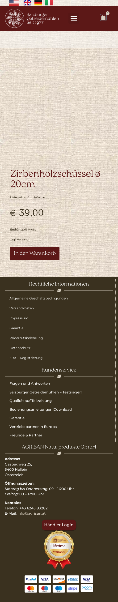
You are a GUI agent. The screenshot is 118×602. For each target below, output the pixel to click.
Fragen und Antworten (29, 383)
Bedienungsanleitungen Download (40, 409)
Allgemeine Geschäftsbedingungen (38, 298)
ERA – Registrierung (26, 358)
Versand (23, 239)
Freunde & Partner (25, 435)
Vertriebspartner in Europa (33, 426)
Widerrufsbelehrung (26, 338)
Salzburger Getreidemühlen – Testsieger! (45, 392)
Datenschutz (19, 348)
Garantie (16, 328)
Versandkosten (21, 308)
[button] (73, 18)
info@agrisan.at (31, 513)
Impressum (18, 318)
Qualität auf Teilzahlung (30, 400)
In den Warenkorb (35, 253)
